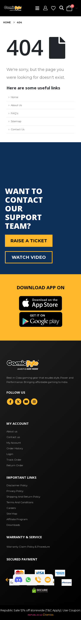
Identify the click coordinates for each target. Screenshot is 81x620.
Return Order (14, 465)
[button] (38, 8)
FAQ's (14, 113)
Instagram (34, 401)
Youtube (26, 401)
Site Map (11, 513)
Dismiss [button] (48, 614)
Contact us (13, 437)
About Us (16, 105)
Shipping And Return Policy (23, 496)
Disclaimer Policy (16, 485)
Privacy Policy (14, 491)
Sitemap (16, 121)
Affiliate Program (17, 519)
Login (9, 454)
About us (11, 431)
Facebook (10, 401)
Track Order (13, 459)
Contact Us (17, 129)
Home (14, 97)
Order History (14, 448)
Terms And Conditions (19, 502)
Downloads (13, 524)
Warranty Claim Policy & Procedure (28, 546)
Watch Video (29, 257)
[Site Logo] (13, 8)
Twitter (18, 401)
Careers (11, 508)
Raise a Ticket (28, 240)
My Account (13, 442)
